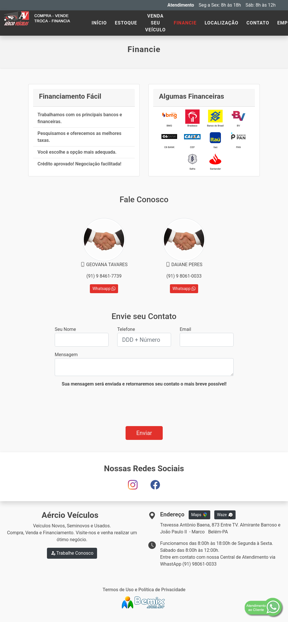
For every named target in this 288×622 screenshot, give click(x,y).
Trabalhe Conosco (72, 553)
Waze (225, 515)
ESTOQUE (126, 23)
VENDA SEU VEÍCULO (155, 23)
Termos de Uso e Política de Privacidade (144, 589)
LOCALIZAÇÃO (221, 23)
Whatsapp (103, 288)
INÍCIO (99, 23)
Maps (199, 515)
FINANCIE (185, 23)
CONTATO (258, 23)
